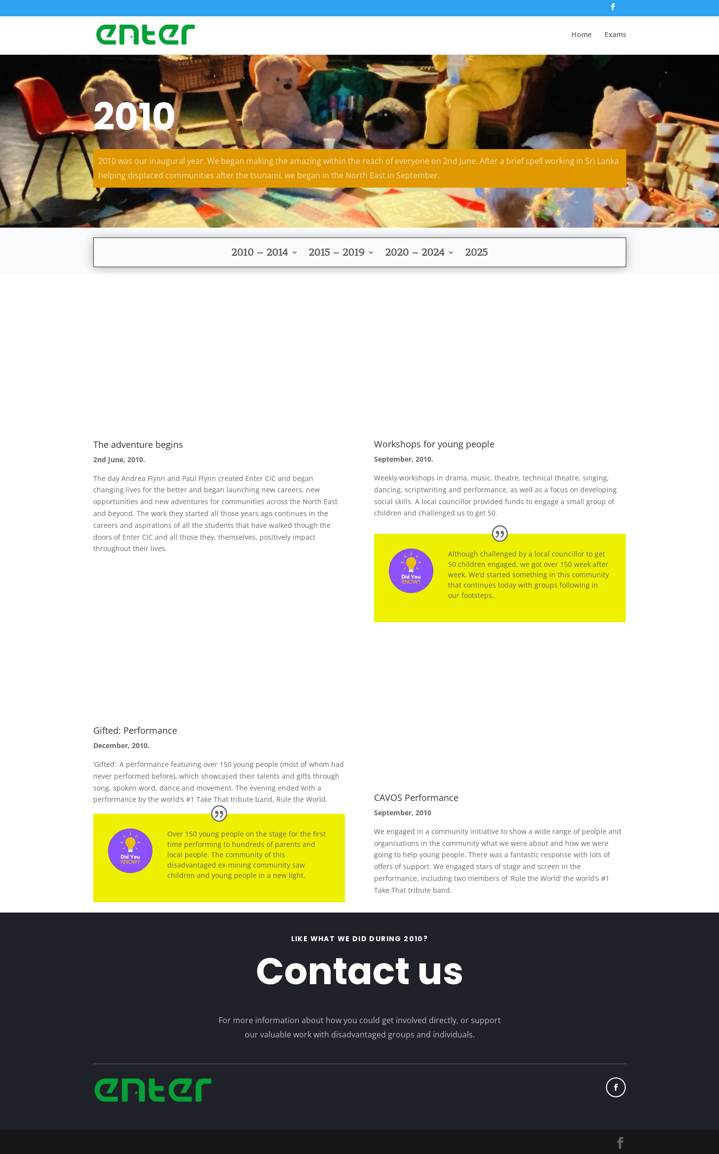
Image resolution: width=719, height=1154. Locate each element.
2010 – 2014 (259, 253)
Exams (615, 35)
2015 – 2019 (337, 253)
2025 (476, 253)
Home (581, 35)
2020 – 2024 (415, 253)
